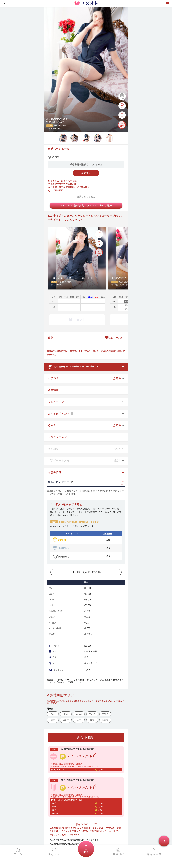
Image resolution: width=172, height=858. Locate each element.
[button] (5, 3)
